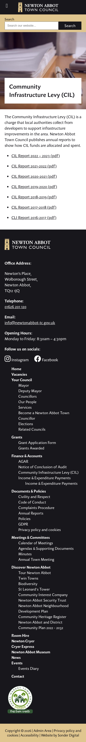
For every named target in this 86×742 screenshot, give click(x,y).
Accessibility (29, 735)
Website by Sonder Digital (60, 735)
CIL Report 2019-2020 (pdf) (34, 186)
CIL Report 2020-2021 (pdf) (34, 176)
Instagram (17, 358)
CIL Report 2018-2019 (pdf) (34, 197)
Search (9, 19)
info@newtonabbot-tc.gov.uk (30, 322)
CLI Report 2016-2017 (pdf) (33, 217)
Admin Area (42, 730)
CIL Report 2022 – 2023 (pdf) (35, 155)
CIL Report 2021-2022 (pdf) (34, 166)
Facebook (46, 358)
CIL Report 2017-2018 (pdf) (33, 207)
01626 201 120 (15, 306)
